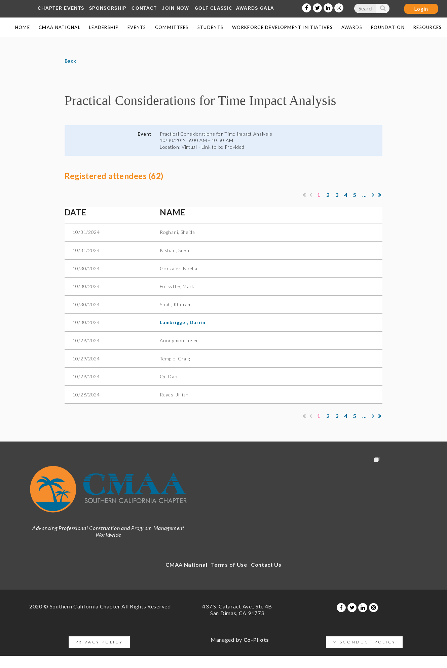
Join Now (175, 8)
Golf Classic (214, 8)
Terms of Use (229, 564)
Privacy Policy (99, 641)
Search (382, 10)
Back (70, 61)
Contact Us (266, 564)
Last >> (379, 195)
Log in (421, 9)
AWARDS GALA (255, 8)
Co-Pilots (256, 639)
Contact (144, 8)
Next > (373, 195)
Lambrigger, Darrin (183, 322)
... (364, 194)
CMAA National (186, 564)
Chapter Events (61, 8)
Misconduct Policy (364, 641)
